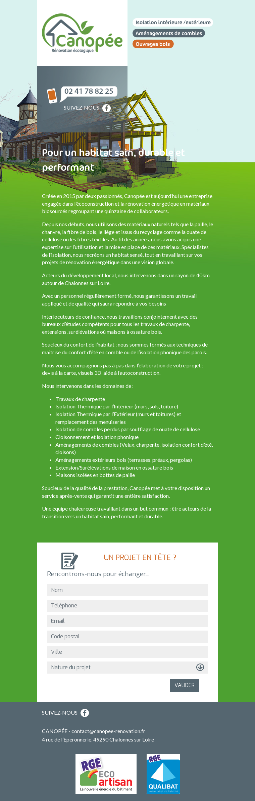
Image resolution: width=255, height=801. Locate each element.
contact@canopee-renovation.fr (108, 731)
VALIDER (184, 685)
